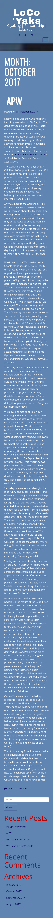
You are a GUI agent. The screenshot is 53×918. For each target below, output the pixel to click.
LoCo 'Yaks (26, 17)
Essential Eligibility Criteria (30, 154)
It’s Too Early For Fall (18, 839)
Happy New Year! (16, 826)
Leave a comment (17, 788)
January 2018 (13, 884)
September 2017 (15, 897)
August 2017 (13, 904)
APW (14, 101)
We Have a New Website (19, 846)
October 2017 (14, 891)
